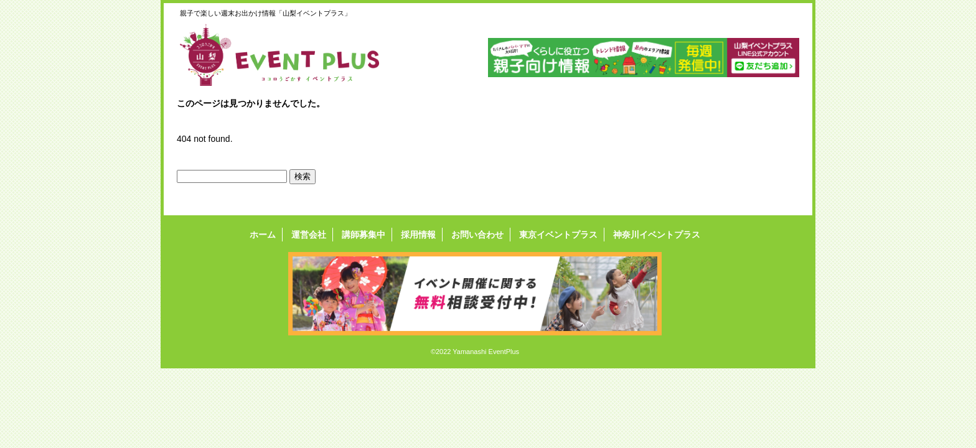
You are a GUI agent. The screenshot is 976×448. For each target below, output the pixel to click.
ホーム (263, 235)
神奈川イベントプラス (656, 235)
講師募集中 (363, 235)
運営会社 (308, 235)
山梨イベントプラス (289, 55)
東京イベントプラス (558, 235)
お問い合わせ (477, 235)
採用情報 (418, 235)
